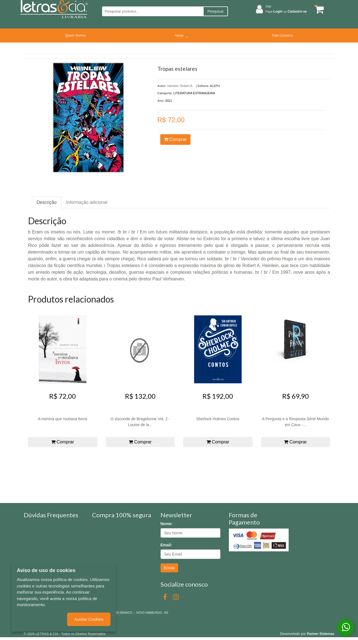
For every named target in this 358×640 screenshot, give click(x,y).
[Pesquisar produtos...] (152, 11)
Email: (166, 545)
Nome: (167, 523)
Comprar (175, 139)
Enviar (169, 568)
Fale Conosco (282, 35)
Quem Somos (75, 35)
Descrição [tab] (46, 202)
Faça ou (286, 11)
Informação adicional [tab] (86, 202)
